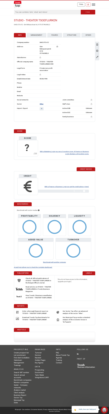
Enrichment (39, 373)
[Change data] (97, 57)
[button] (41, 108)
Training (59, 360)
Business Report (20, 395)
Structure (71, 35)
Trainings (17, 365)
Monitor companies (21, 383)
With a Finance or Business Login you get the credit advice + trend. (67, 187)
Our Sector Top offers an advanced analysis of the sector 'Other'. (75, 312)
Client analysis (19, 393)
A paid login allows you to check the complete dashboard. (33, 267)
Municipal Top (19, 400)
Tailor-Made (39, 375)
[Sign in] (88, 4)
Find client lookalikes (21, 358)
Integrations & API (42, 378)
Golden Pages (40, 360)
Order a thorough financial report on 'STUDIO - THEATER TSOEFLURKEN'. (35, 312)
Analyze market (20, 390)
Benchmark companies (22, 380)
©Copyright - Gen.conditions (22, 409)
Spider (88, 35)
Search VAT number (21, 373)
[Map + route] (57, 46)
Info (20, 35)
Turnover (38, 353)
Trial (81, 4)
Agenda (59, 358)
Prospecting (39, 370)
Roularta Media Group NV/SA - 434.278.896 (71, 409)
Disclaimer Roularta (36, 409)
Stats (16, 403)
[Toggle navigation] (92, 4)
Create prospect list (21, 353)
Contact (59, 363)
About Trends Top (63, 355)
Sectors (38, 355)
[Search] (47, 12)
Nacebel (38, 358)
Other (42, 104)
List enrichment (20, 355)
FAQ (57, 353)
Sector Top (18, 398)
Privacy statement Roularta (50, 409)
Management (36, 35)
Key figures (39, 363)
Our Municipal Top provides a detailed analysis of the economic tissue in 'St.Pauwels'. (76, 320)
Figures (54, 35)
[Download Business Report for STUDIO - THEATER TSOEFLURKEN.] (97, 45)
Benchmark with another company (54, 262)
